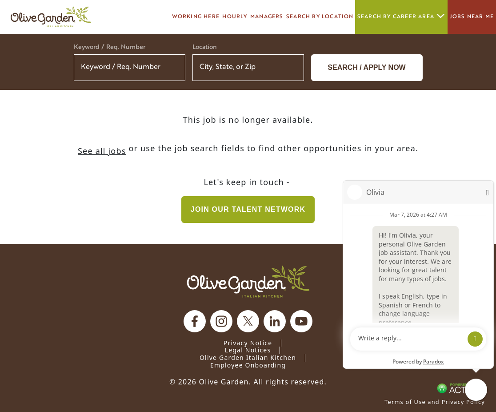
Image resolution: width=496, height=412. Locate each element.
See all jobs (102, 150)
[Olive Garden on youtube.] (301, 321)
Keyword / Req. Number (109, 47)
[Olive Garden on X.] (248, 321)
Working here (196, 17)
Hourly (234, 17)
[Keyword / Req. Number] (129, 67)
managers (267, 17)
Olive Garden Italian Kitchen (248, 357)
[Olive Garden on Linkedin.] (275, 321)
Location (204, 47)
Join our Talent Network (248, 209)
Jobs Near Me (472, 17)
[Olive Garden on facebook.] (195, 321)
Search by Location (320, 17)
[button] (291, 67)
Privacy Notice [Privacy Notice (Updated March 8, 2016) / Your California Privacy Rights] (248, 343)
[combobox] (248, 67)
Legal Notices (248, 350)
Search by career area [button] (401, 17)
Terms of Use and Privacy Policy (434, 402)
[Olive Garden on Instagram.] (221, 321)
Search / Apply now (366, 67)
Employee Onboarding (248, 365)
